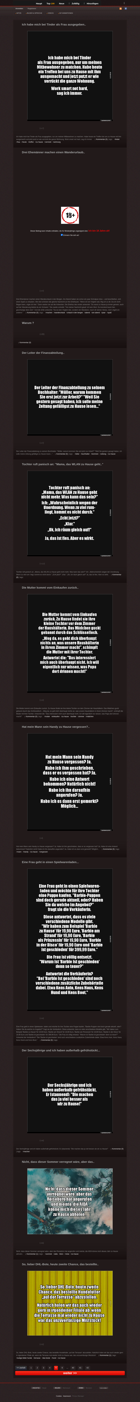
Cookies (59, 1396)
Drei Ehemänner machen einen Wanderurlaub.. (53, 152)
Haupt (39, 3)
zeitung (103, 454)
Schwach (32, 128)
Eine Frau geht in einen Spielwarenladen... (50, 862)
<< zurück (21, 1368)
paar (103, 313)
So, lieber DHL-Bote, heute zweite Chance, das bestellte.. (60, 1264)
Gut (21, 128)
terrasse (37, 1358)
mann (19, 852)
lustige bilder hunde (24, 1358)
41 (80, 1368)
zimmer (81, 717)
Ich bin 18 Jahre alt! (99, 231)
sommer (49, 1254)
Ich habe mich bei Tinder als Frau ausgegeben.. (54, 24)
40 (73, 1368)
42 (88, 1368)
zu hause (39, 142)
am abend (96, 313)
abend (87, 313)
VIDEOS (50, 13)
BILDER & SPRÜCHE (34, 13)
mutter (47, 717)
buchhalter (86, 454)
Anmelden (19, 8)
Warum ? (28, 322)
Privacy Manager (78, 1396)
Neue (61, 3)
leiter (77, 454)
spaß (110, 313)
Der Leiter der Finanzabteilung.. (43, 352)
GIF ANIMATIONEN (65, 13)
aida (56, 1254)
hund (54, 1358)
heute (24, 142)
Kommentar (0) (101, 139)
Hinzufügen (91, 3)
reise (67, 1254)
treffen (31, 142)
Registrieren (32, 8)
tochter (73, 717)
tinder (117, 139)
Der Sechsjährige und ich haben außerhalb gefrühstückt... (61, 1050)
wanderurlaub (60, 313)
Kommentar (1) (31, 1254)
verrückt (48, 142)
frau (18, 142)
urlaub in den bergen (75, 313)
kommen (95, 454)
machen (49, 313)
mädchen (90, 717)
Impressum (67, 1396)
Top (51, 3)
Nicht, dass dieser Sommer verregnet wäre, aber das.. (58, 1161)
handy (26, 852)
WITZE (18, 13)
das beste (46, 1358)
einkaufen (56, 717)
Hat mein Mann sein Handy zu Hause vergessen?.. (56, 726)
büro (61, 1254)
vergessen (44, 852)
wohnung (57, 142)
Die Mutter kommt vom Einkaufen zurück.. (50, 587)
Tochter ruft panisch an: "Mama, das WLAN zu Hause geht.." (62, 464)
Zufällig (74, 3)
